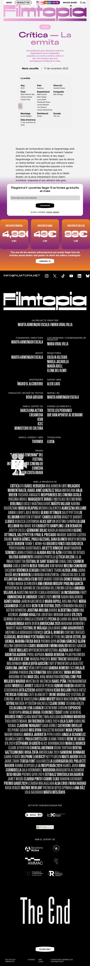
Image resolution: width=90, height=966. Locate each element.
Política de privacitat (10, 960)
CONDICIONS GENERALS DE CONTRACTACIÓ (62, 960)
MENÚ (9, 4)
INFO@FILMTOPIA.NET (22, 275)
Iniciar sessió (52, 212)
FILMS (45, 27)
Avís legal (40, 960)
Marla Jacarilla (30, 68)
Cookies (31, 960)
